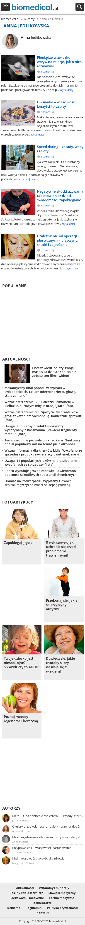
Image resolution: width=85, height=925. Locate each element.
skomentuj (47, 71)
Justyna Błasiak (21, 820)
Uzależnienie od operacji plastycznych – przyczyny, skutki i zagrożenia (57, 240)
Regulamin (34, 908)
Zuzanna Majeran (22, 852)
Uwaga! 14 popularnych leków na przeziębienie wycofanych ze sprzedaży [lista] (41, 462)
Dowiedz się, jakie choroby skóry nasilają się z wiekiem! (60, 664)
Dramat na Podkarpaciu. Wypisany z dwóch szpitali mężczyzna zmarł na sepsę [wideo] (38, 483)
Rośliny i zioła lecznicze (26, 893)
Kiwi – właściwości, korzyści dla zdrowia (38, 858)
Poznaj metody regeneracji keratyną (21, 718)
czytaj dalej (66, 90)
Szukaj (79, 7)
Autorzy (11, 808)
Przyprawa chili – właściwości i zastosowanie (41, 848)
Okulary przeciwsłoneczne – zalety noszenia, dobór (46, 826)
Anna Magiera (20, 841)
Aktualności (16, 359)
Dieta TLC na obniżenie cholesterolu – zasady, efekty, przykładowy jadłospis (47, 816)
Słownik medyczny (62, 893)
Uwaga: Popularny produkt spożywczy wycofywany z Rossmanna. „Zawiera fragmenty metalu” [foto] (41, 430)
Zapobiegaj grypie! (19, 542)
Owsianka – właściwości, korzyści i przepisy (56, 104)
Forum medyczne (62, 898)
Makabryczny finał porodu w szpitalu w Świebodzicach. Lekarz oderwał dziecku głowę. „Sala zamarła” (40, 392)
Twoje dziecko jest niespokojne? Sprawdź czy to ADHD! (21, 662)
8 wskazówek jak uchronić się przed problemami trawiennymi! (61, 548)
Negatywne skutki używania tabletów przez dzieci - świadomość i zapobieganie (60, 195)
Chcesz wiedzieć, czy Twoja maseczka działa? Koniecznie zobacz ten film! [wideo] (54, 372)
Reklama (13, 908)
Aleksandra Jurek (22, 831)
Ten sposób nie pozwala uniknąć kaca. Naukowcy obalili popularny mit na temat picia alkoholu (43, 442)
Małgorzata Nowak (23, 863)
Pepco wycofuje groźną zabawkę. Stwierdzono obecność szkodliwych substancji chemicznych (41, 473)
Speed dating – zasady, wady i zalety (60, 148)
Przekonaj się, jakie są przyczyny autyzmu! (62, 604)
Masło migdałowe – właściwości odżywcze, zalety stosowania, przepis (47, 837)
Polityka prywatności (62, 908)
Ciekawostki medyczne (27, 898)
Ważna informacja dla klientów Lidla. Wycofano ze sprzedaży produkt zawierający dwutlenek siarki (43, 452)
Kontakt (42, 913)
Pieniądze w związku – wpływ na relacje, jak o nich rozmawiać (59, 61)
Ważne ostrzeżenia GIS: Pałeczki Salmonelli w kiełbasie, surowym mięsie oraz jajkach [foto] (39, 404)
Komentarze (42, 903)
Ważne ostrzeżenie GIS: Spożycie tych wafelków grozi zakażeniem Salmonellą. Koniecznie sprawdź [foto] (43, 416)
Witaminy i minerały (54, 888)
